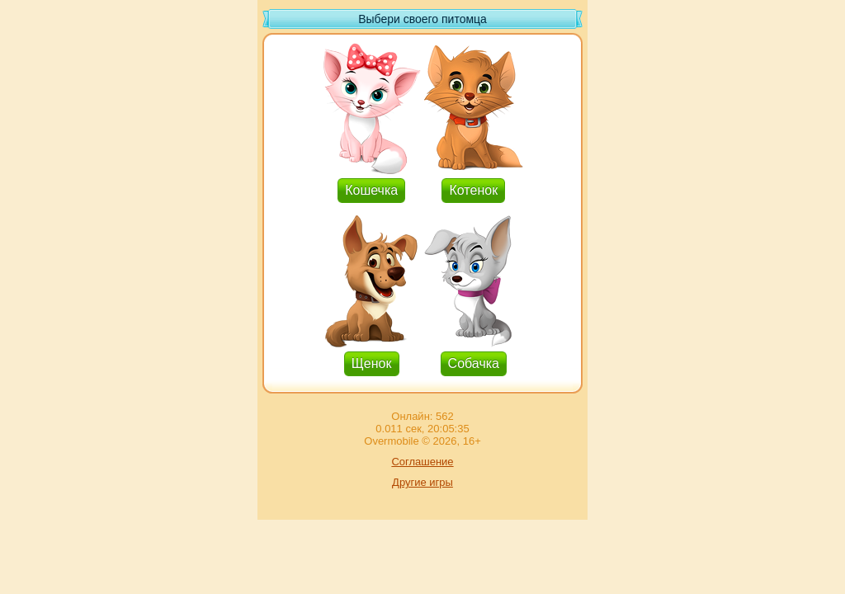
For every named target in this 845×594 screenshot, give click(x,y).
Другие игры (422, 482)
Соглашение (422, 461)
